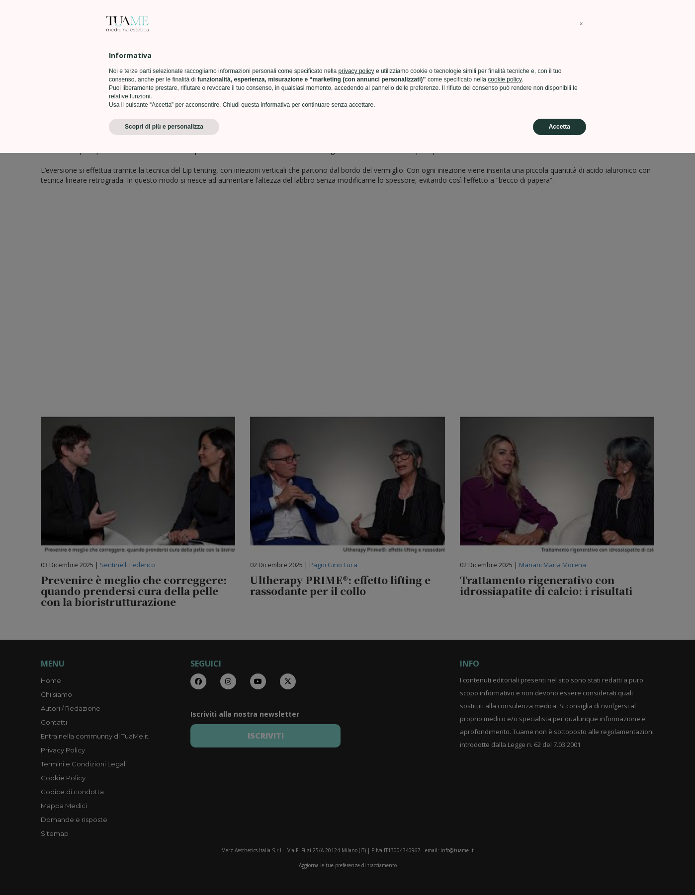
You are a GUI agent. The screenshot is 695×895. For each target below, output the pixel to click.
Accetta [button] (559, 868)
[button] (581, 766)
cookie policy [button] (504, 821)
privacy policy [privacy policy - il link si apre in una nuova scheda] (356, 813)
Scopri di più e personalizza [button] (164, 868)
